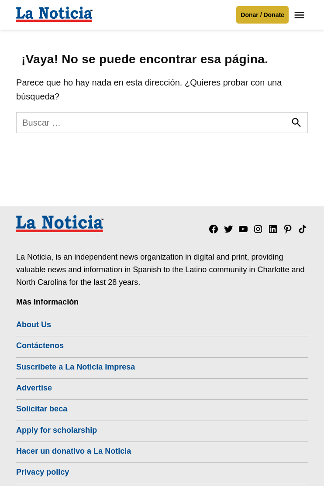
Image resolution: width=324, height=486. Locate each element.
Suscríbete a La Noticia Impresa (75, 367)
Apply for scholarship (56, 430)
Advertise (34, 387)
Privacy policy (42, 472)
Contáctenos (40, 345)
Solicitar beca (41, 408)
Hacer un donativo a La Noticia (73, 451)
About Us (33, 324)
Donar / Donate (262, 14)
